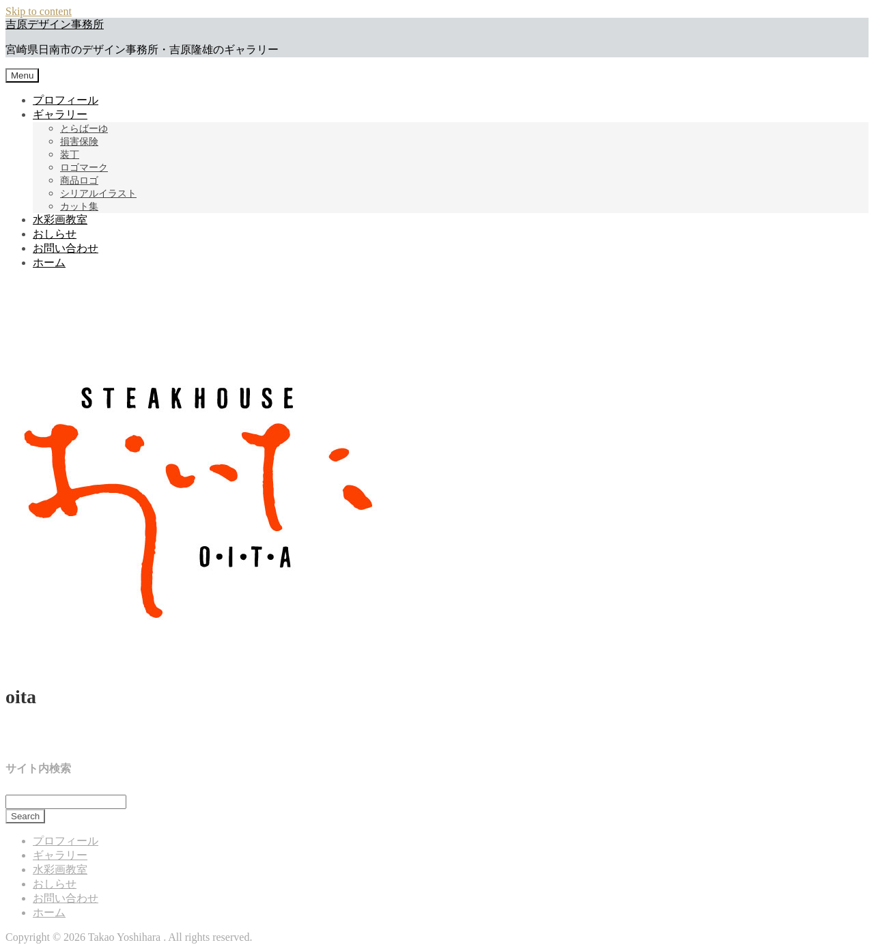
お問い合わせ (65, 248)
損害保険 (79, 142)
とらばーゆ (84, 129)
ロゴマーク (84, 167)
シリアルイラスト (98, 193)
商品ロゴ (79, 180)
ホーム (49, 262)
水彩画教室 (60, 219)
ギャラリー (60, 114)
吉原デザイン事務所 (54, 24)
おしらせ (54, 234)
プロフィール (65, 100)
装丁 (69, 155)
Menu (22, 75)
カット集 (79, 206)
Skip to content (38, 11)
